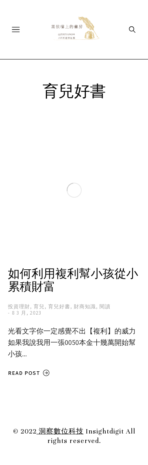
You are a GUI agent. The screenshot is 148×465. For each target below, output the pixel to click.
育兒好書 (59, 306)
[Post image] (74, 190)
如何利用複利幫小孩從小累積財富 (73, 281)
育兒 (39, 306)
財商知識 (85, 306)
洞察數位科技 (60, 431)
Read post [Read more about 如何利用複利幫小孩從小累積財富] (29, 373)
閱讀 (105, 306)
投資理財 (19, 306)
